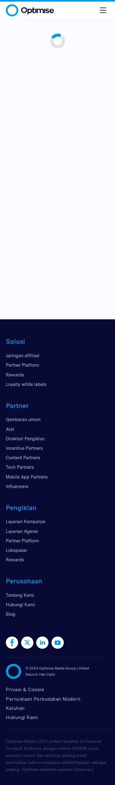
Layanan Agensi (22, 531)
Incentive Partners (24, 448)
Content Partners (23, 457)
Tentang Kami (20, 595)
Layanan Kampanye (25, 521)
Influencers (17, 486)
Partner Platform (22, 365)
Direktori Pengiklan (25, 438)
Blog (10, 614)
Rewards (15, 374)
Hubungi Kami (20, 604)
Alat (10, 429)
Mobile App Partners (27, 476)
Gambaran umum (23, 419)
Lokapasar (16, 550)
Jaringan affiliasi (23, 355)
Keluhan (15, 708)
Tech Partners (20, 467)
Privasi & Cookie (25, 689)
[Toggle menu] (103, 10)
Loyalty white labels (26, 384)
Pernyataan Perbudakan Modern (43, 699)
